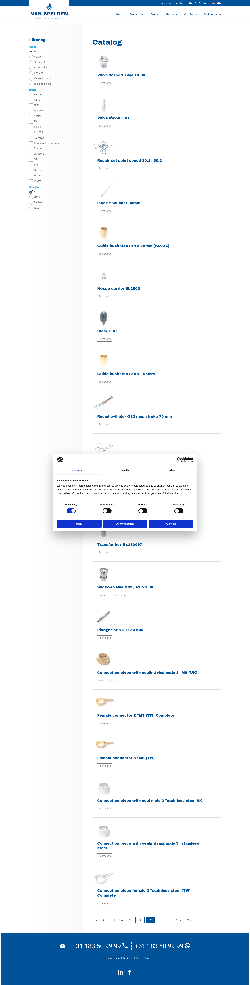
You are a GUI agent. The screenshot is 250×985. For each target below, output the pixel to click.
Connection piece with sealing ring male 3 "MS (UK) (147, 673)
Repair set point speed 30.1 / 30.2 (129, 160)
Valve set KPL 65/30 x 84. (121, 75)
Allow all (171, 523)
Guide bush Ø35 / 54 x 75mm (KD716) (133, 246)
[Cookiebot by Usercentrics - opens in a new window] (179, 459)
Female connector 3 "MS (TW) (126, 758)
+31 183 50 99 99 (100, 946)
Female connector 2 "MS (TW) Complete (135, 715)
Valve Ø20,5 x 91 (113, 118)
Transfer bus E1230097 (119, 545)
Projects (156, 14)
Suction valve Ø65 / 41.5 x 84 (125, 587)
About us (166, 3)
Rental (170, 14)
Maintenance (212, 14)
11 (172, 920)
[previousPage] (103, 920)
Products (135, 14)
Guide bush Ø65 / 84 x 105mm (126, 374)
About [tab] (172, 470)
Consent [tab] (77, 470)
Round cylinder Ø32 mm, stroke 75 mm (134, 417)
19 (187, 920)
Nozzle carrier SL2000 (118, 288)
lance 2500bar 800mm (118, 203)
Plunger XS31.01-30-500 (120, 630)
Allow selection (125, 523)
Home (120, 14)
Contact (180, 3)
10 (161, 920)
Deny (79, 523)
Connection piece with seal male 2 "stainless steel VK (149, 801)
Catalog (189, 14)
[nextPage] (198, 920)
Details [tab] (125, 470)
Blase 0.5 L (108, 331)
